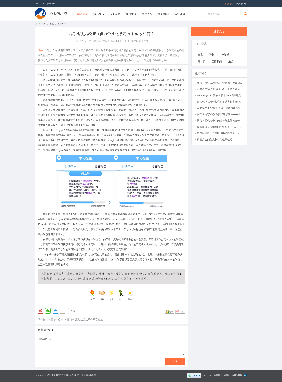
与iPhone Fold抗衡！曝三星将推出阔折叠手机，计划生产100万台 (220, 108)
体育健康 (179, 13)
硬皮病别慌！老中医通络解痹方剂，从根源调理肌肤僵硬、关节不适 (220, 133)
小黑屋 (226, 375)
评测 (211, 54)
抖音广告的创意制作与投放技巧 (214, 139)
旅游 (230, 61)
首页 (36, 24)
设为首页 (40, 3)
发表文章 (219, 31)
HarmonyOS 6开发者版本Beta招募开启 (219, 95)
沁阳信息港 (58, 13)
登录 (238, 3)
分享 (181, 311)
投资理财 (115, 13)
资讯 (51, 24)
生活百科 (147, 13)
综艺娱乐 (98, 13)
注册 (244, 3)
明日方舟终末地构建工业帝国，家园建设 (219, 82)
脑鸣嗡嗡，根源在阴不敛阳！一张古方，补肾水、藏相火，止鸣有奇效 (220, 126)
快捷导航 (229, 3)
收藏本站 (51, 3)
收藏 (72, 310)
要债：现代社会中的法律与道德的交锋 (218, 120)
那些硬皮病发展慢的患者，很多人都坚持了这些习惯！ (220, 89)
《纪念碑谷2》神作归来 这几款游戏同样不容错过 (75, 319)
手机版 (217, 375)
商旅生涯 (131, 13)
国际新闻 (217, 61)
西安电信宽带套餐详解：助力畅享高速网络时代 (220, 101)
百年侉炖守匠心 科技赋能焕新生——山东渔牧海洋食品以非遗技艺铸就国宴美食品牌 (220, 114)
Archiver (208, 375)
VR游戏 (225, 54)
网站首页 (82, 13)
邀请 (171, 311)
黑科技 (201, 61)
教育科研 (163, 13)
